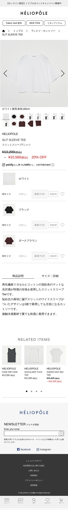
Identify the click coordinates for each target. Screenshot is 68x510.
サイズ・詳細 (50, 275)
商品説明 (18, 275)
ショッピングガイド (34, 461)
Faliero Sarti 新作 (14, 23)
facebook (24, 449)
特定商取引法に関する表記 (33, 466)
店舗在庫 (53, 194)
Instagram (43, 449)
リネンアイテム (54, 23)
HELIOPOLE (10, 133)
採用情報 (33, 485)
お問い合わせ (34, 470)
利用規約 (33, 475)
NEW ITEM (34, 23)
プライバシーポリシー (34, 480)
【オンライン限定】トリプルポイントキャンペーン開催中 (34, 3)
